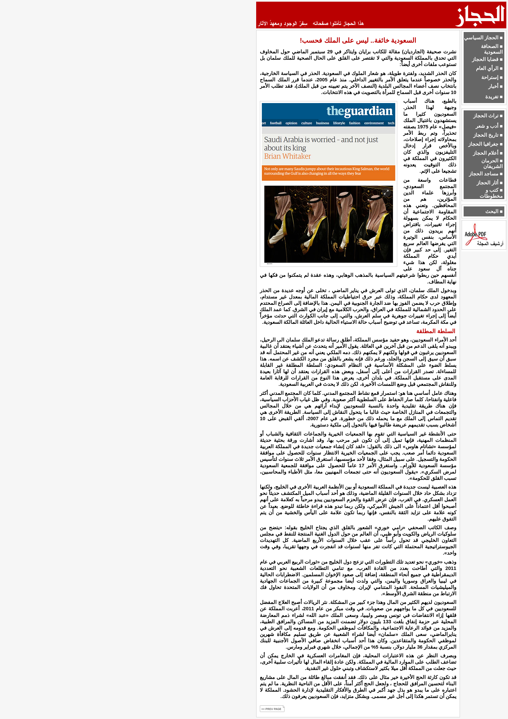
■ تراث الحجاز (488, 115)
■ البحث (494, 211)
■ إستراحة (492, 77)
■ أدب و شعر (489, 126)
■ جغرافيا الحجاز (485, 144)
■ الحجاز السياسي (483, 37)
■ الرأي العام (489, 68)
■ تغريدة (494, 96)
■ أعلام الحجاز (488, 153)
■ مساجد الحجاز (486, 173)
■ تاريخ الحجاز (488, 135)
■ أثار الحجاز (490, 182)
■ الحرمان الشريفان (492, 163)
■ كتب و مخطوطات (491, 192)
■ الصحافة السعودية (492, 49)
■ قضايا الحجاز (487, 59)
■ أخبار (495, 86)
